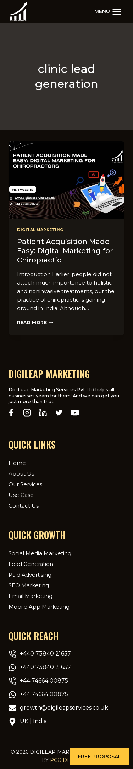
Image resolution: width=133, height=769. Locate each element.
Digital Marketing (40, 230)
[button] (99, 756)
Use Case (21, 495)
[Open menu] (107, 11)
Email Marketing (30, 596)
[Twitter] (59, 413)
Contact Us (24, 505)
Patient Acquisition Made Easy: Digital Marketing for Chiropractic (65, 250)
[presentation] (66, 180)
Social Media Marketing (40, 553)
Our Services (25, 484)
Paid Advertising (30, 574)
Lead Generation (31, 564)
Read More (35, 322)
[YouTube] (75, 413)
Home (17, 463)
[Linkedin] (43, 413)
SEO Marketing (29, 585)
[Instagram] (27, 413)
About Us (21, 473)
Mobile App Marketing (39, 606)
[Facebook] (11, 413)
